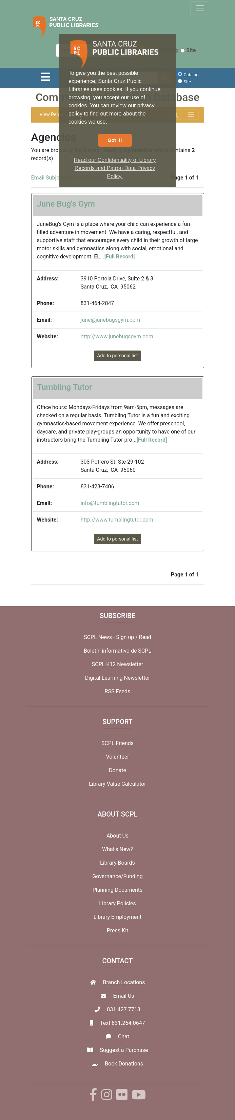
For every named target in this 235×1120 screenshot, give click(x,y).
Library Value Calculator (117, 784)
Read (145, 637)
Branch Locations (124, 982)
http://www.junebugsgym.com (117, 336)
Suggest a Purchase (124, 1050)
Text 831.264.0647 (122, 1023)
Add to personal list (117, 355)
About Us (117, 835)
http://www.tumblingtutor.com (117, 519)
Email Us (123, 996)
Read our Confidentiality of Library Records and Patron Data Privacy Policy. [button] (115, 168)
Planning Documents (118, 890)
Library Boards (117, 863)
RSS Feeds (118, 691)
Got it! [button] (114, 140)
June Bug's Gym (66, 204)
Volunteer (117, 757)
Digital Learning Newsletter (117, 678)
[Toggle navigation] (199, 8)
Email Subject (47, 177)
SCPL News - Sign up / (111, 637)
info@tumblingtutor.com (110, 503)
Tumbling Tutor (64, 387)
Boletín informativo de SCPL (117, 651)
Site (188, 50)
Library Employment (118, 917)
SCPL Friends (117, 743)
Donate (117, 770)
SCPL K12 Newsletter (117, 664)
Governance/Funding (117, 876)
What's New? (117, 849)
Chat (123, 1036)
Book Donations (124, 1063)
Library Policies (117, 903)
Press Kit (118, 930)
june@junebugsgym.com (110, 320)
